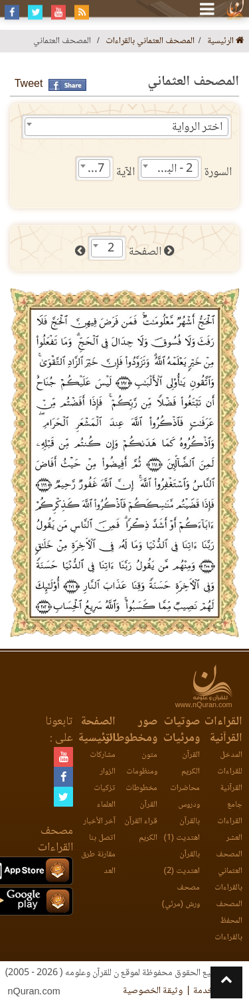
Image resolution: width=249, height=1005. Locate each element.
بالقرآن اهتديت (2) (182, 863)
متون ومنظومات (141, 763)
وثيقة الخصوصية (153, 991)
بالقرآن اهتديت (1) (182, 830)
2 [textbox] (111, 248)
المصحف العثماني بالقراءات (150, 41)
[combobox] (126, 126)
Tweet (29, 85)
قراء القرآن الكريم (140, 830)
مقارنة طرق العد (98, 863)
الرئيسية (225, 41)
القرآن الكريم (190, 763)
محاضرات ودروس (185, 796)
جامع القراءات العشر (229, 821)
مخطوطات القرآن (141, 796)
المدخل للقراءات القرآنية (229, 771)
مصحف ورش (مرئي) (181, 896)
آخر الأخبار (100, 822)
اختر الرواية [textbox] (197, 127)
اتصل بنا (102, 838)
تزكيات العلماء (105, 796)
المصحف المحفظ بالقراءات (228, 921)
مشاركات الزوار (103, 763)
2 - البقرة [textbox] (173, 169)
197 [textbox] (94, 169)
